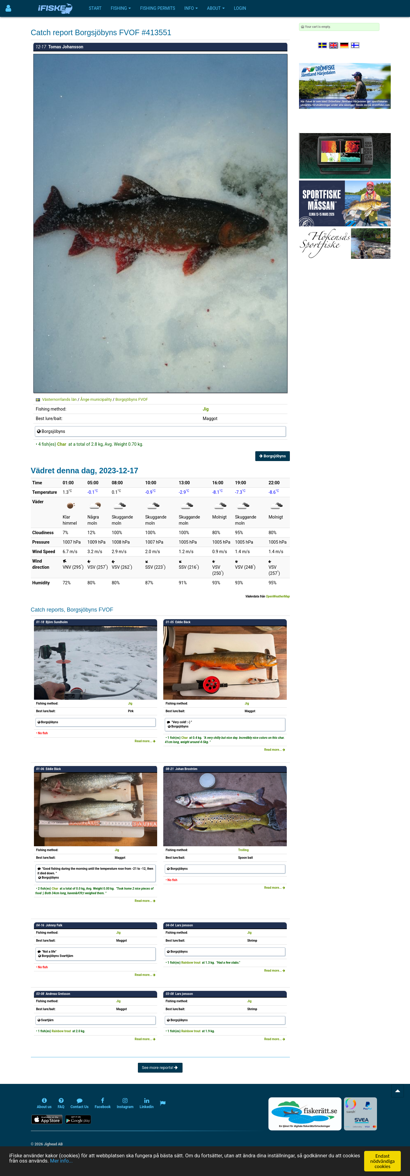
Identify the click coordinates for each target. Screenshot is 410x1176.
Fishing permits (157, 8)
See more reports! (160, 1067)
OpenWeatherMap (278, 596)
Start (95, 8)
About (216, 8)
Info (191, 8)
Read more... (145, 741)
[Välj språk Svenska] (322, 45)
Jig (206, 409)
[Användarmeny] (8, 8)
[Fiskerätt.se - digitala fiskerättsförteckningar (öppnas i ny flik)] (304, 1113)
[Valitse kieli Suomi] (355, 45)
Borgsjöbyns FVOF (131, 399)
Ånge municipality (96, 399)
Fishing (121, 8)
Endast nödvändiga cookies (382, 1161)
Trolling (243, 850)
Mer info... (82, 1161)
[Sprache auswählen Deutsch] (344, 45)
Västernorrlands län (59, 399)
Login (240, 8)
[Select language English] (333, 45)
